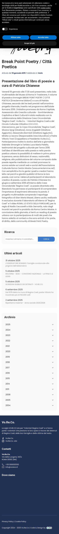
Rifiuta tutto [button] (16, 523)
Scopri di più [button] (29, 529)
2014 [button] (29, 383)
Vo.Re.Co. (7, 438)
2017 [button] (29, 367)
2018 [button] (29, 362)
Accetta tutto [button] (43, 523)
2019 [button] (29, 356)
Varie (40, 73)
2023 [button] (29, 335)
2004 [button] (29, 405)
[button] (55, 7)
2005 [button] (29, 400)
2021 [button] (29, 346)
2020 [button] (29, 351)
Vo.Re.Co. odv (9, 441)
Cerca (46, 239)
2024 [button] (29, 329)
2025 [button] (29, 324)
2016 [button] (29, 373)
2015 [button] (29, 378)
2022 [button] (29, 340)
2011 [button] (29, 389)
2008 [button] (29, 394)
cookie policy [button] (45, 494)
